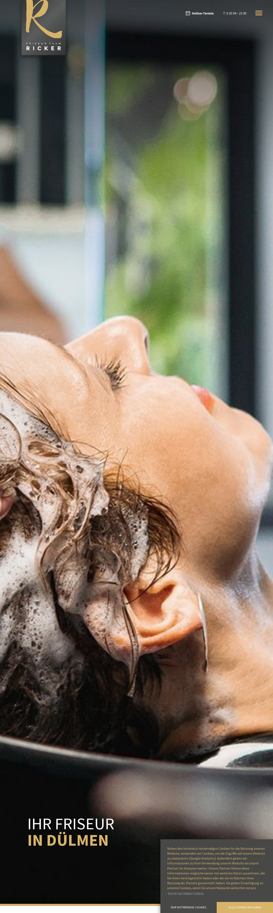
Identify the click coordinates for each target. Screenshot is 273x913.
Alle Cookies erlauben (245, 907)
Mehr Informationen (185, 893)
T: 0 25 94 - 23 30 (234, 13)
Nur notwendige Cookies (188, 907)
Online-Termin (203, 13)
